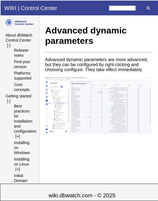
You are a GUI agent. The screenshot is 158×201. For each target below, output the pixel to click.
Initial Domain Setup (20, 180)
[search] (122, 8)
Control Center (39, 8)
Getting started (18, 96)
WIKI (10, 8)
